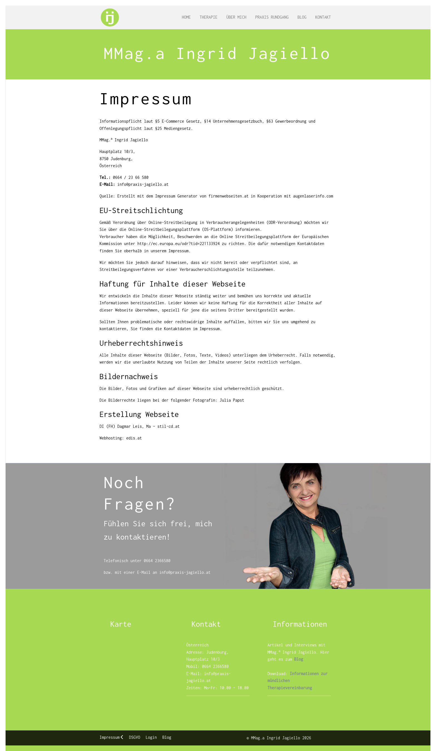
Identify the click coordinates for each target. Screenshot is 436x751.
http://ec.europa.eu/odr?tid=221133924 (178, 243)
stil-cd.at (168, 426)
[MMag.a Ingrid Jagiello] (110, 17)
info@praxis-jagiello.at (143, 184)
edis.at (134, 438)
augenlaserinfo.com (313, 196)
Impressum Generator (176, 196)
